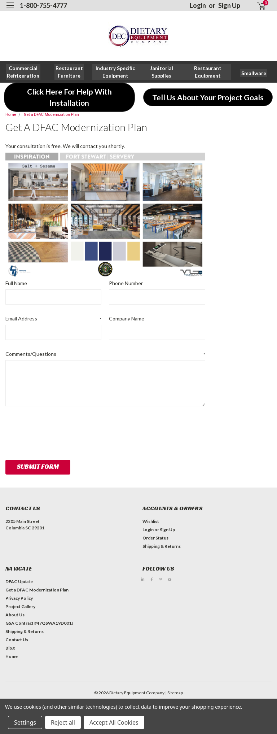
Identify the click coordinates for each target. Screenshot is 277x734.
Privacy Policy (19, 598)
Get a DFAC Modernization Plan (51, 114)
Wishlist (150, 521)
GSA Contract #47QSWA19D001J (39, 623)
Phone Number (126, 283)
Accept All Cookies (113, 722)
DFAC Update (19, 581)
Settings (25, 722)
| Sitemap (174, 692)
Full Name (16, 283)
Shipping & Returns (161, 546)
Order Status (155, 538)
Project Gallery (20, 606)
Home (10, 114)
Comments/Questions (105, 354)
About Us (15, 614)
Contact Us (16, 639)
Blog (10, 648)
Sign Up (229, 5)
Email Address (53, 318)
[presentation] (60, 430)
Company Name (126, 318)
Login (198, 5)
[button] (69, 72)
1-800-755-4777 (43, 5)
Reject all (63, 722)
